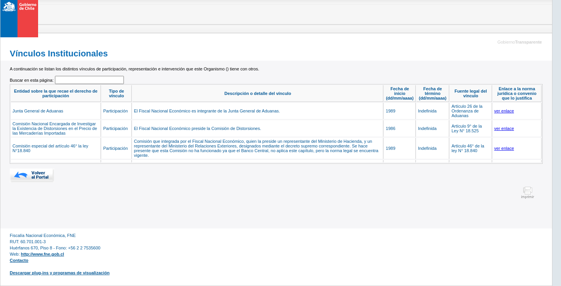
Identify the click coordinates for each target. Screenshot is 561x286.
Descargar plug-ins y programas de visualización (59, 272)
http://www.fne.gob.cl (42, 254)
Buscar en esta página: (32, 80)
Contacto (19, 260)
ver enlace (504, 111)
